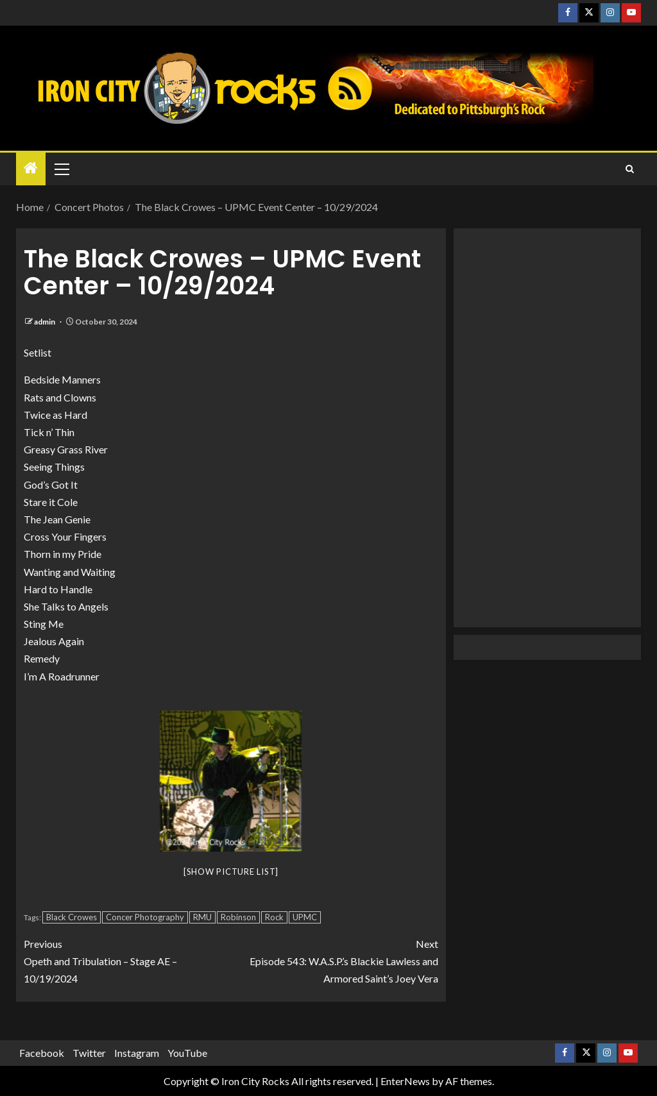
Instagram (136, 1053)
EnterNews (405, 1081)
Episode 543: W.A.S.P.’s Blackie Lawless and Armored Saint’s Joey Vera (334, 959)
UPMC (305, 917)
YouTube (187, 1053)
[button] (61, 169)
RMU (202, 917)
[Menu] (61, 169)
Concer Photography (145, 917)
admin (45, 321)
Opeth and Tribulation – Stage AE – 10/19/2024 (127, 959)
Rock (274, 917)
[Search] (630, 169)
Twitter (89, 1053)
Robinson (238, 917)
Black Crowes (71, 917)
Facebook (41, 1053)
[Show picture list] (230, 871)
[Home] (31, 168)
